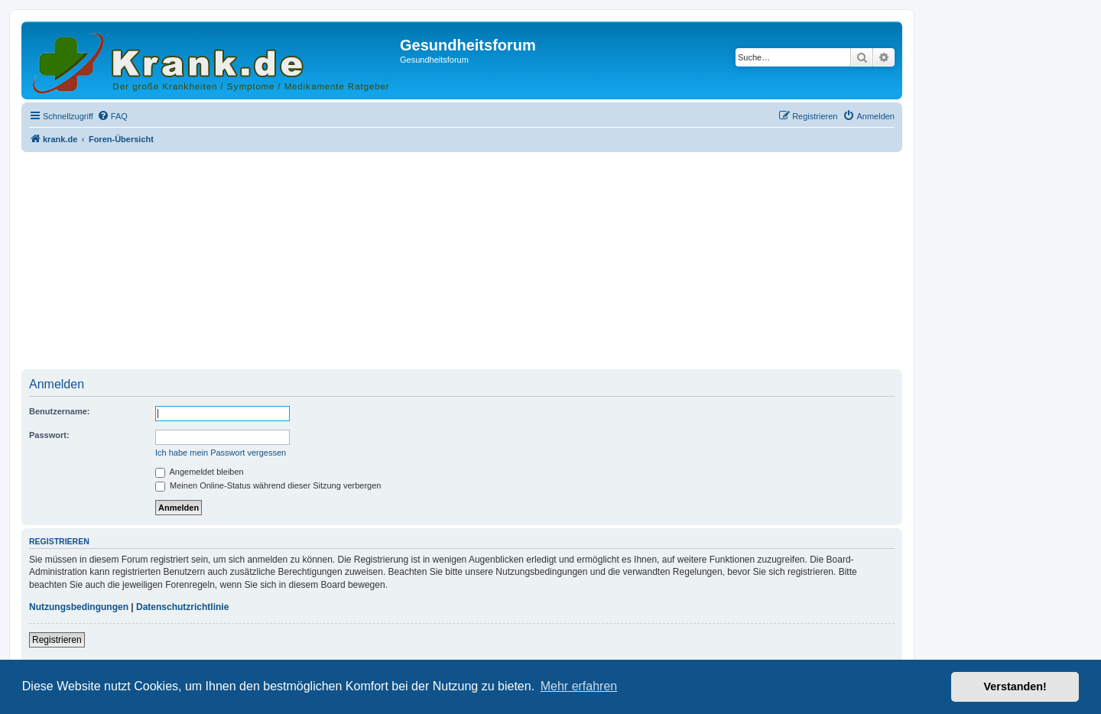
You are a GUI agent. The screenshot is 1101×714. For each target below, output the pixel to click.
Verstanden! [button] (1015, 686)
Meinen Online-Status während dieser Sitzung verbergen (268, 485)
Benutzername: (59, 411)
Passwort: (49, 435)
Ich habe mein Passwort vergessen (220, 452)
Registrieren (57, 639)
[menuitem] (112, 116)
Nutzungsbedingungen (78, 607)
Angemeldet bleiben (199, 471)
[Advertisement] (461, 262)
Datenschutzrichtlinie (182, 607)
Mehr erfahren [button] (579, 686)
